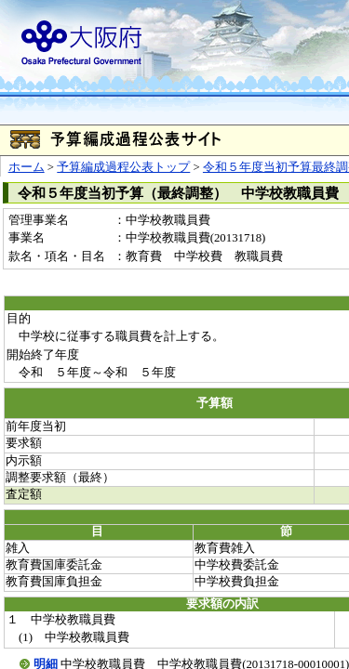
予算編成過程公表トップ (123, 167)
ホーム (26, 167)
